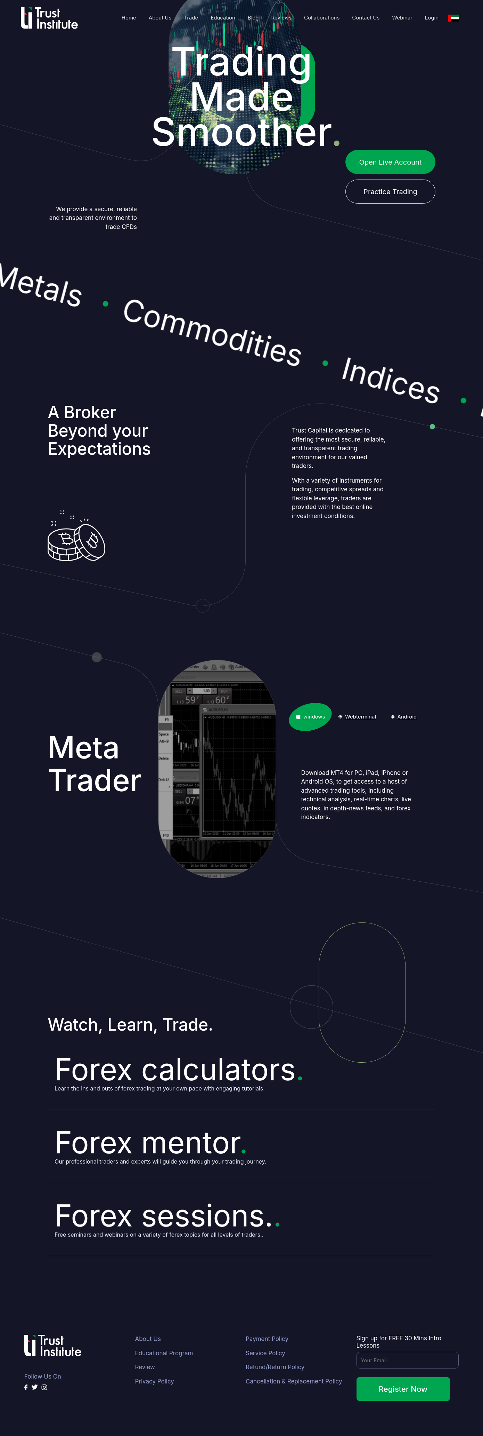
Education (223, 17)
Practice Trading (390, 192)
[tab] (310, 717)
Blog (253, 17)
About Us (160, 17)
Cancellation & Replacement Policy (294, 1381)
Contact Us (365, 17)
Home (129, 17)
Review (145, 1367)
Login (432, 17)
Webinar (402, 17)
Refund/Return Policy (275, 1367)
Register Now (403, 1389)
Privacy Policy (154, 1381)
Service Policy (265, 1353)
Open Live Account (390, 162)
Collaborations (321, 17)
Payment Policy (267, 1338)
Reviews (281, 17)
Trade (191, 17)
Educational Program (164, 1353)
